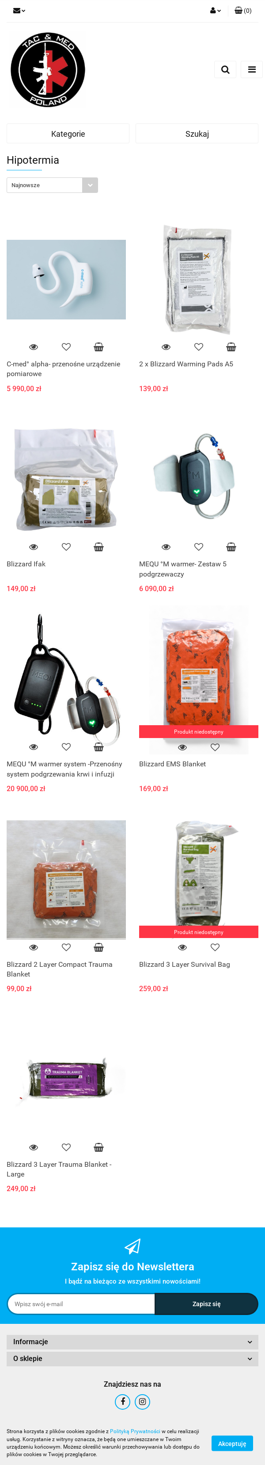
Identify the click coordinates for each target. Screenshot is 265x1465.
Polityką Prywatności (135, 1431)
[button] (243, 11)
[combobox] (52, 185)
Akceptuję (232, 1443)
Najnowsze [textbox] (25, 185)
